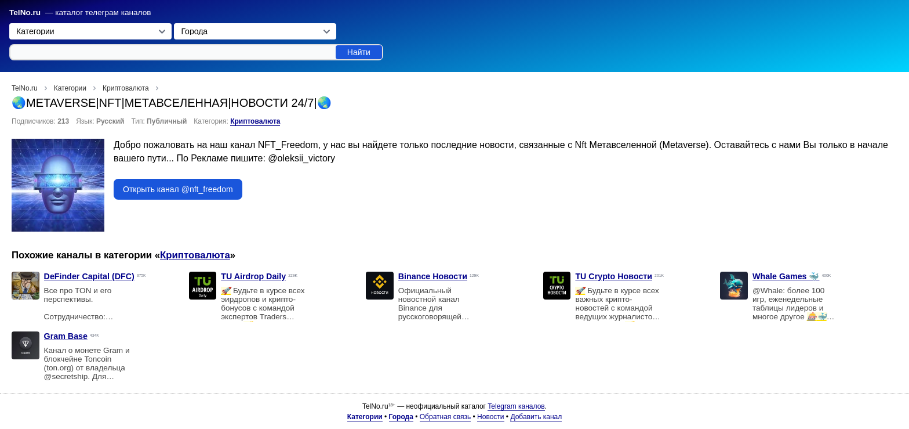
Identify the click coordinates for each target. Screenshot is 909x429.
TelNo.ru (25, 12)
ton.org (58, 367)
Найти (358, 52)
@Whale (767, 290)
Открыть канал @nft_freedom (178, 189)
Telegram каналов (516, 406)
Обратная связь (445, 417)
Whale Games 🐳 (786, 276)
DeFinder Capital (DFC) (89, 276)
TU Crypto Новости (613, 276)
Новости (490, 417)
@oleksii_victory (301, 158)
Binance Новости (432, 276)
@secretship (66, 376)
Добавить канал (536, 417)
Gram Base (66, 336)
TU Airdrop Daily (253, 276)
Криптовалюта (255, 121)
